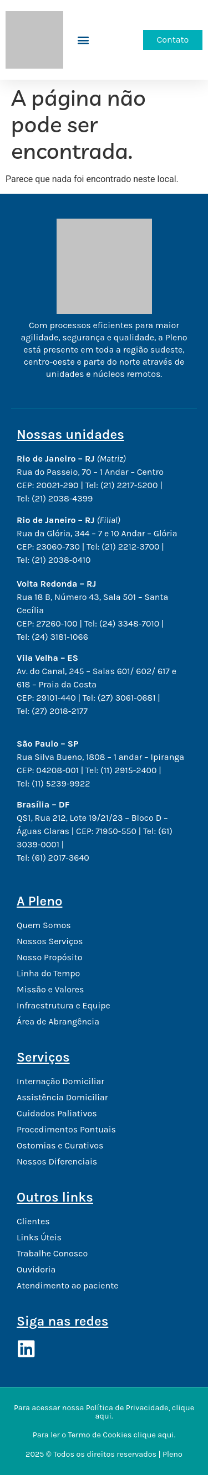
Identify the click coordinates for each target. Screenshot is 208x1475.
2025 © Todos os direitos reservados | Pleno (104, 1454)
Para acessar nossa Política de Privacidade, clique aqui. (104, 1411)
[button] (83, 39)
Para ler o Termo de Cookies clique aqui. (104, 1435)
